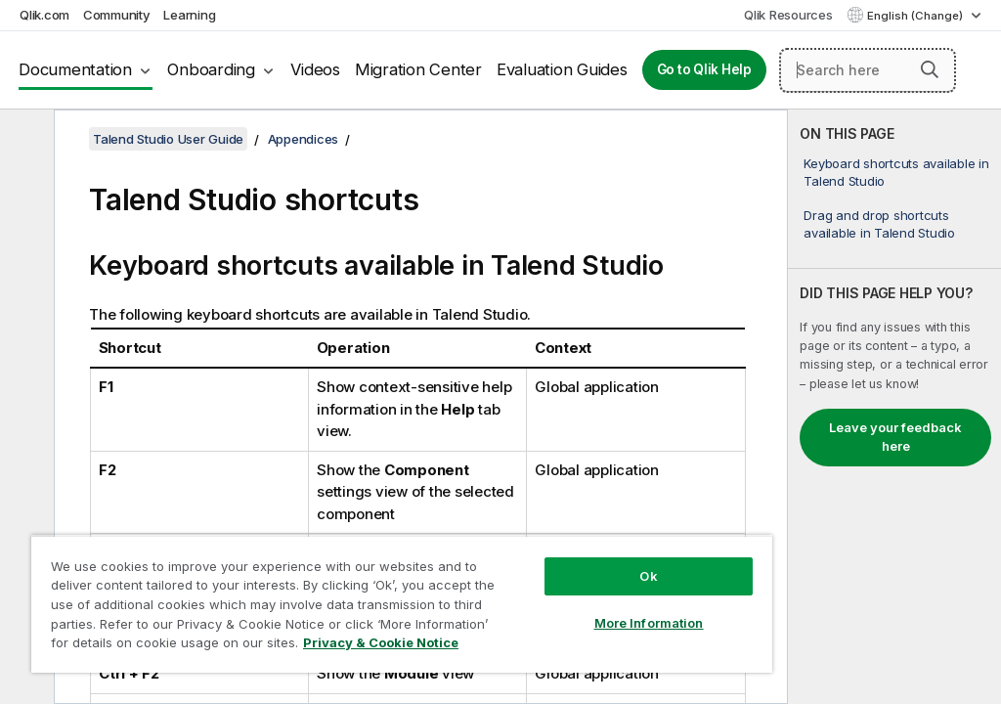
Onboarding (211, 69)
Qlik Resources (788, 14)
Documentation (75, 69)
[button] (929, 69)
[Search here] (867, 70)
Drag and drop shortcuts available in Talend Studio (879, 224)
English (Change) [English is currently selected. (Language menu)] (916, 15)
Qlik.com (44, 14)
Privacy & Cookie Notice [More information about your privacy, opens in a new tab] (380, 642)
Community (117, 14)
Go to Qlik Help (704, 69)
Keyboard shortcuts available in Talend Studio (896, 172)
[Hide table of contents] (24, 139)
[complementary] (894, 407)
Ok (648, 576)
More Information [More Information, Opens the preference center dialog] (649, 623)
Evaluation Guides (562, 69)
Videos (315, 69)
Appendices (303, 139)
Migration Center (418, 69)
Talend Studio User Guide (168, 139)
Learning (189, 14)
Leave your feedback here (895, 437)
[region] (401, 604)
